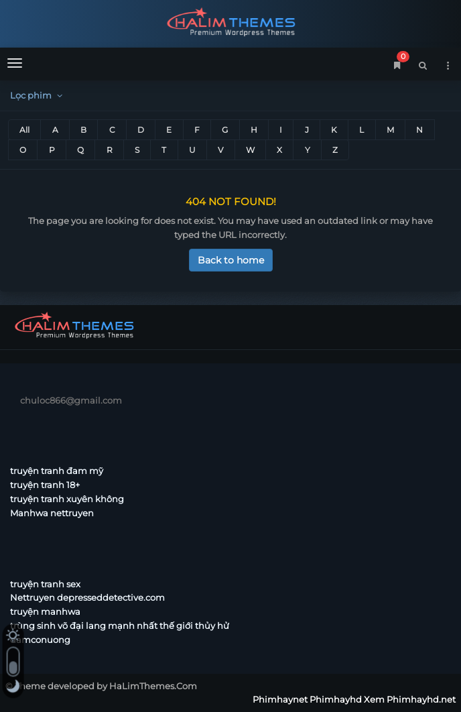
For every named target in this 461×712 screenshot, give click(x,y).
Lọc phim (38, 95)
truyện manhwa (45, 611)
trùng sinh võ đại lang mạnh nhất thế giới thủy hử (119, 625)
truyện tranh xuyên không (67, 498)
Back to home (231, 260)
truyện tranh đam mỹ (56, 470)
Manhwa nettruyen (52, 513)
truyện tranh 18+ (45, 484)
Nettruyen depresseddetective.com (87, 597)
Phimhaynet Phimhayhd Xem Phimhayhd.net (230, 22)
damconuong (40, 639)
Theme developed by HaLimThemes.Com (106, 685)
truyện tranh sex (45, 584)
